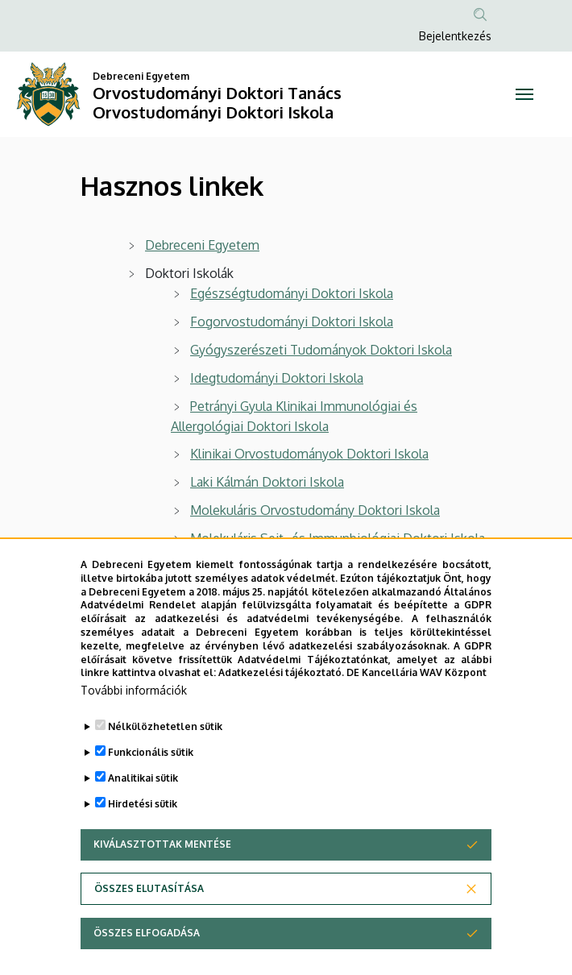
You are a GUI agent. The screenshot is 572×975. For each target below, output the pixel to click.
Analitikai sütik (143, 817)
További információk (134, 729)
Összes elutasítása (149, 927)
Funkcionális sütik (150, 791)
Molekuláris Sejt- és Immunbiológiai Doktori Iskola (337, 538)
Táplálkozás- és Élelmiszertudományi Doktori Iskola (340, 566)
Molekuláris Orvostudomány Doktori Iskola (315, 510)
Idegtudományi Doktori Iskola (276, 378)
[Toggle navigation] (524, 94)
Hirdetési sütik (142, 842)
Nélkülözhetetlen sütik (165, 765)
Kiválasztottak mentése (162, 883)
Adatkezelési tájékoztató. (281, 711)
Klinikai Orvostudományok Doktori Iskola (309, 454)
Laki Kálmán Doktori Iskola (267, 482)
